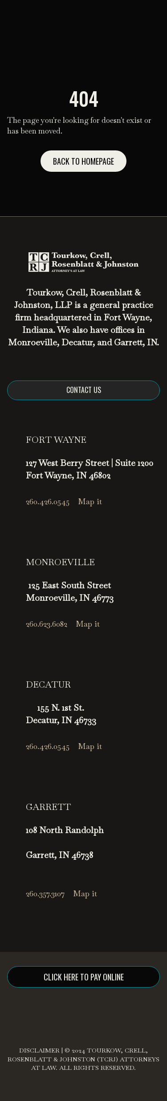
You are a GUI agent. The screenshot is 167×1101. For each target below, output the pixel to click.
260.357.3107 (45, 893)
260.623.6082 (46, 624)
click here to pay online (84, 977)
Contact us (83, 390)
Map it (90, 501)
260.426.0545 (47, 501)
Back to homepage (83, 161)
